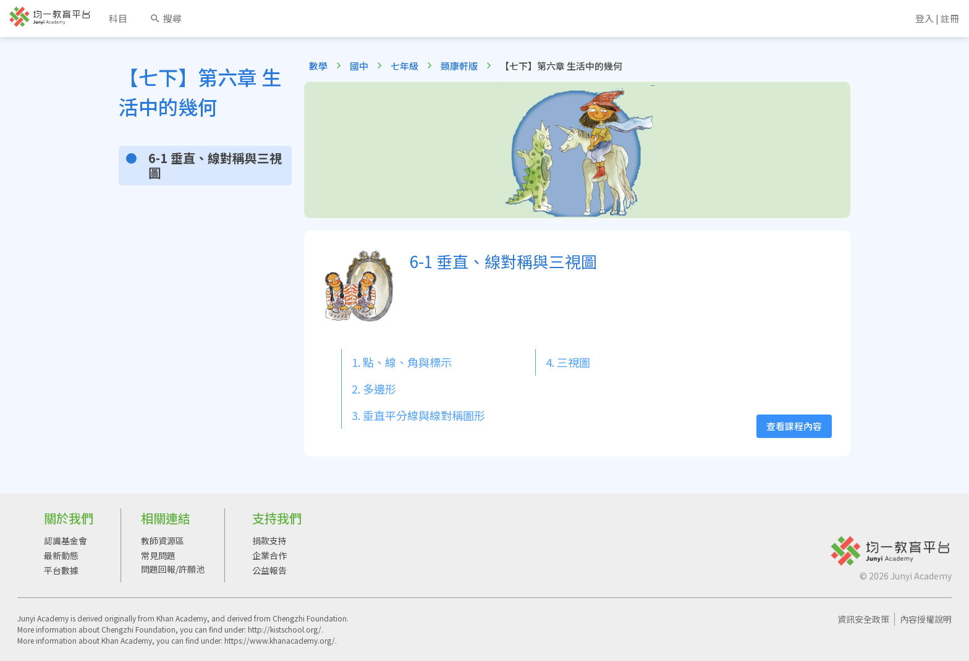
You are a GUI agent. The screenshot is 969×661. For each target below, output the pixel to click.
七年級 (404, 65)
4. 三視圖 (568, 362)
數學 (318, 65)
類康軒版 (459, 65)
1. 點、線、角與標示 (402, 362)
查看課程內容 (794, 425)
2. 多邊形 (374, 389)
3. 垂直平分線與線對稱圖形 (418, 415)
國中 (359, 65)
